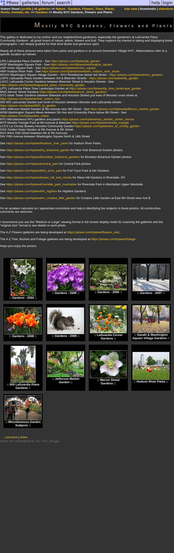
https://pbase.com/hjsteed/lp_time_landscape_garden (105, 88)
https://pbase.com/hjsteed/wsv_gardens (136, 74)
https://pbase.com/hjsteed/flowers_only (93, 232)
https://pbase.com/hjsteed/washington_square (81, 64)
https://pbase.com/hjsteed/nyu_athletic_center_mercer (97, 119)
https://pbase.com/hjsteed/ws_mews (24, 116)
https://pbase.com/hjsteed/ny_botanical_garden (38, 150)
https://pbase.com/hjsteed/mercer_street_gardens (72, 92)
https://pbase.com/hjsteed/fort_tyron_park (34, 170)
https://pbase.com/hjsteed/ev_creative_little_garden (40, 198)
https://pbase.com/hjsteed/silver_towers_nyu (30, 98)
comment (11, 437)
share (23, 437)
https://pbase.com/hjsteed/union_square (69, 68)
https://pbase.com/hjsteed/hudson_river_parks (37, 143)
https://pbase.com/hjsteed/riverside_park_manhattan (41, 184)
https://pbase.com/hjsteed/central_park (32, 163)
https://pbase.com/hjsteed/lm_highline (31, 191)
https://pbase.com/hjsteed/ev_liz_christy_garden (107, 126)
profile (26, 8)
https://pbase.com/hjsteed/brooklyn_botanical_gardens (43, 157)
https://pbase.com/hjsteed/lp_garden (75, 61)
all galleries (42, 8)
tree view (130, 8)
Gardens (41, 12)
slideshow (166, 8)
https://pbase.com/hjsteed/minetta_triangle (100, 122)
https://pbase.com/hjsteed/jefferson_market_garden (124, 109)
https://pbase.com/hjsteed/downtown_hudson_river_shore (80, 71)
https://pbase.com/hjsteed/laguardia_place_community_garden (42, 85)
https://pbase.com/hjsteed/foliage (113, 239)
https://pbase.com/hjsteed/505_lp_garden (28, 105)
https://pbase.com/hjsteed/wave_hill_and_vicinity (39, 177)
